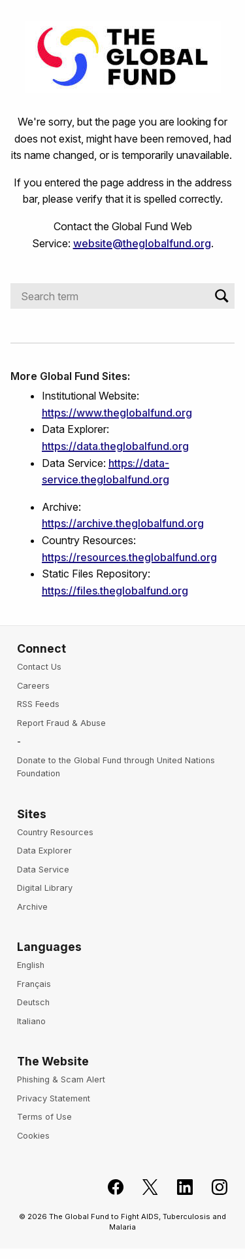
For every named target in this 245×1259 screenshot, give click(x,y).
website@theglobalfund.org (142, 243)
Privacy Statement (53, 1098)
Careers (33, 686)
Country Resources (55, 832)
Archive (32, 907)
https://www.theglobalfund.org (117, 412)
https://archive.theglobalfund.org (123, 523)
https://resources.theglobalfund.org (129, 557)
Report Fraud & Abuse (61, 723)
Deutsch (33, 1002)
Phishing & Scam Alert (61, 1079)
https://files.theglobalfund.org (115, 590)
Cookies (33, 1136)
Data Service (43, 869)
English (30, 965)
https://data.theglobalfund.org (115, 446)
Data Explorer (44, 850)
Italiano (31, 1021)
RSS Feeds (38, 704)
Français (34, 984)
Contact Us (39, 667)
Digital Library (45, 888)
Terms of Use (44, 1117)
